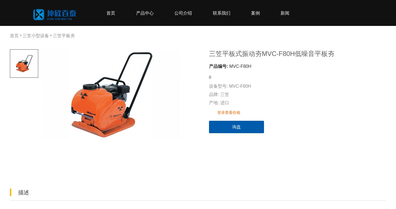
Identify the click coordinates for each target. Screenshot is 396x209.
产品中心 (145, 13)
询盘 (236, 127)
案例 (255, 13)
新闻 (284, 13)
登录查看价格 (228, 112)
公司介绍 (183, 13)
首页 (110, 13)
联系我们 (221, 13)
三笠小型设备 (36, 35)
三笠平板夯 (64, 35)
